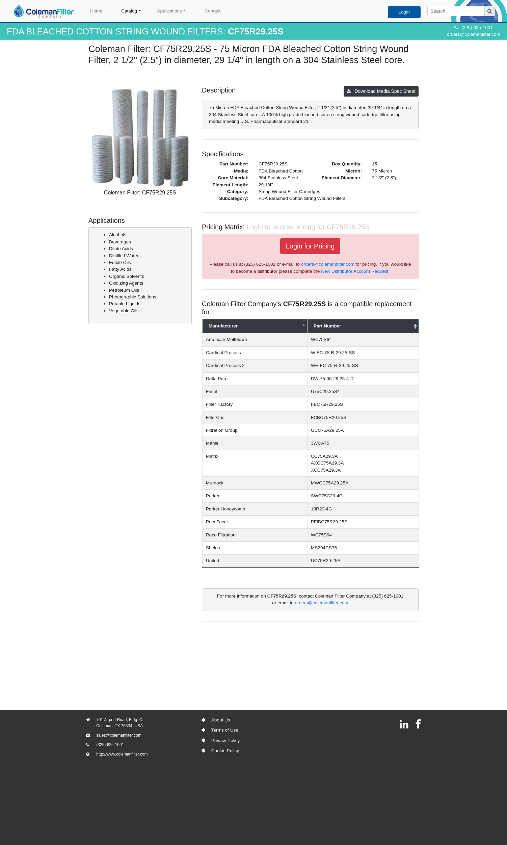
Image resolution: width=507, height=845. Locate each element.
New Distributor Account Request (354, 271)
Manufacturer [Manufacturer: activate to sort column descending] (223, 325)
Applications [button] (169, 11)
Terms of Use (224, 730)
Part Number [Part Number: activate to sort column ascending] (341, 325)
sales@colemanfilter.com (118, 735)
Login (404, 12)
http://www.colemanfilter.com (122, 754)
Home (96, 11)
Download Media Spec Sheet (381, 91)
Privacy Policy (225, 740)
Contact (212, 11)
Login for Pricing (310, 246)
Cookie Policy (225, 750)
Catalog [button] (129, 11)
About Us (220, 719)
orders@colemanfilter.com (473, 34)
